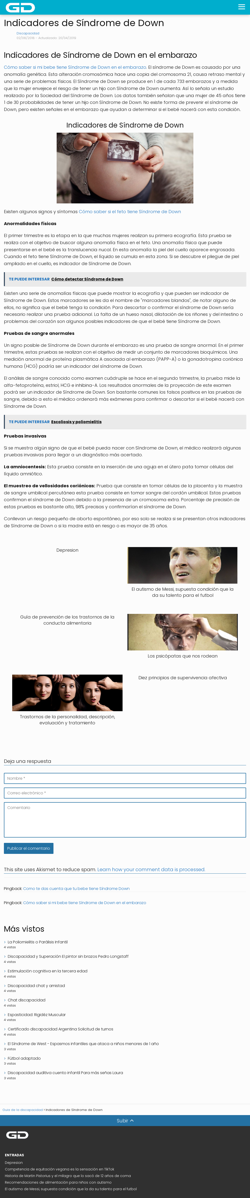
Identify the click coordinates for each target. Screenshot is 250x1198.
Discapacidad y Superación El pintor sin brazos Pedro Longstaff (68, 956)
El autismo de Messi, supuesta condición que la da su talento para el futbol (71, 1189)
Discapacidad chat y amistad (36, 985)
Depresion (14, 1162)
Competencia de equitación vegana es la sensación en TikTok (59, 1169)
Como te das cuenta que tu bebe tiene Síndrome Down (76, 888)
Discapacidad (28, 33)
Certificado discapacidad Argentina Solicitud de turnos (60, 1029)
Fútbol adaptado (24, 1058)
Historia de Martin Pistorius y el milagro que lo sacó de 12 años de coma (68, 1175)
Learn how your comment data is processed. (151, 869)
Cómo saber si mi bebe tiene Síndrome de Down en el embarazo (75, 67)
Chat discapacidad (26, 1000)
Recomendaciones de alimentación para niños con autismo (58, 1182)
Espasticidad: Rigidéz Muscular (37, 1015)
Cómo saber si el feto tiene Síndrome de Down (130, 212)
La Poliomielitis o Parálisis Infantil (38, 942)
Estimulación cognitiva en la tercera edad (47, 971)
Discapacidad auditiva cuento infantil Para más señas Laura (65, 1073)
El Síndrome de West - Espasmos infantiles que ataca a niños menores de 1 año (83, 1044)
